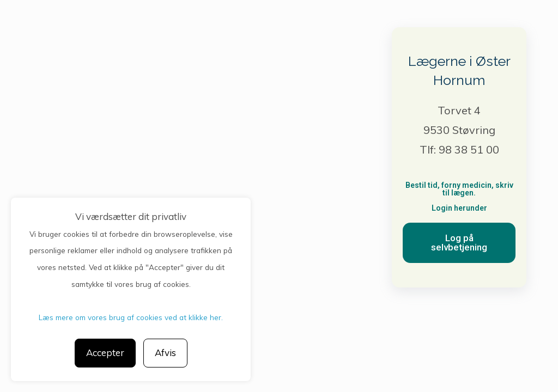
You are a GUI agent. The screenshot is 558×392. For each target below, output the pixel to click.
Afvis (165, 352)
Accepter (105, 352)
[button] (459, 243)
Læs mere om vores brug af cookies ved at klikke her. (131, 317)
